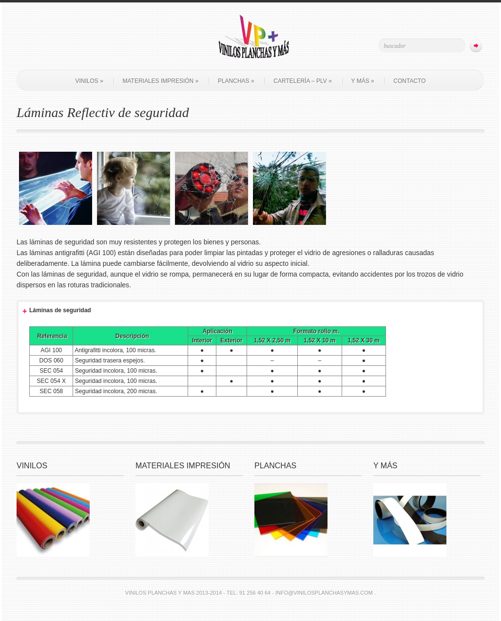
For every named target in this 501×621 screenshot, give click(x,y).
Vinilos (89, 81)
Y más (362, 81)
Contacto (409, 81)
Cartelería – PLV (302, 81)
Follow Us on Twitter (64, 44)
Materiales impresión (160, 81)
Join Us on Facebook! (78, 44)
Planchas (236, 81)
